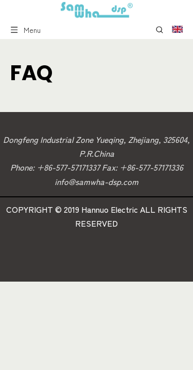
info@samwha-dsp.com (96, 181)
